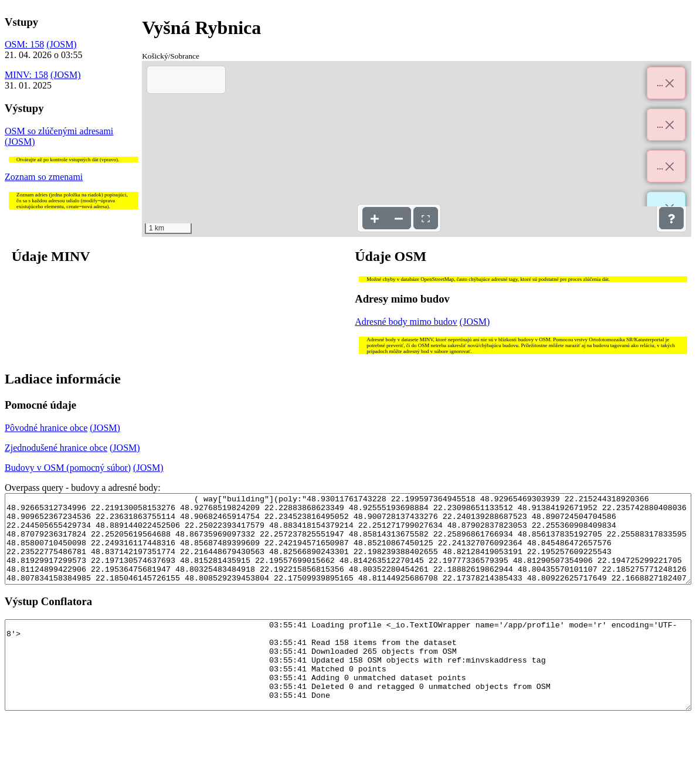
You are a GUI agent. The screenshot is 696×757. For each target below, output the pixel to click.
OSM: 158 (24, 44)
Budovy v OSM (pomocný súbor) (68, 468)
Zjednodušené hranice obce (56, 448)
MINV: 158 (26, 75)
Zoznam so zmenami (44, 177)
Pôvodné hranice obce (46, 428)
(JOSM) (61, 44)
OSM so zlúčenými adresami (59, 131)
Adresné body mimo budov (406, 322)
